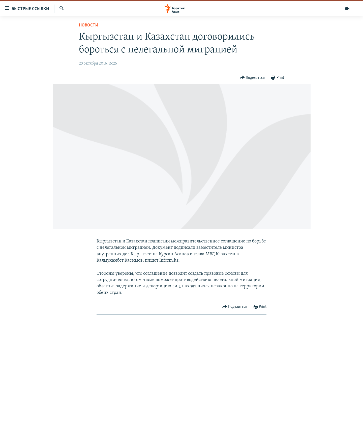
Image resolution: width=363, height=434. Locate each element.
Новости (88, 25)
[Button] (252, 77)
